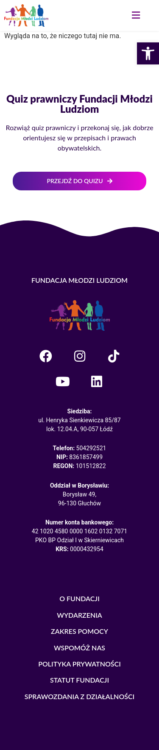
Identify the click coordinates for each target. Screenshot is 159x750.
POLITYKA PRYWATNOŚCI (79, 664)
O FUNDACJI (79, 598)
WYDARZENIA (79, 615)
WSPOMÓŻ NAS (79, 648)
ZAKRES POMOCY (79, 631)
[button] (135, 15)
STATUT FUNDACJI (79, 680)
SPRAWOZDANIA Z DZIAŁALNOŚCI (80, 696)
